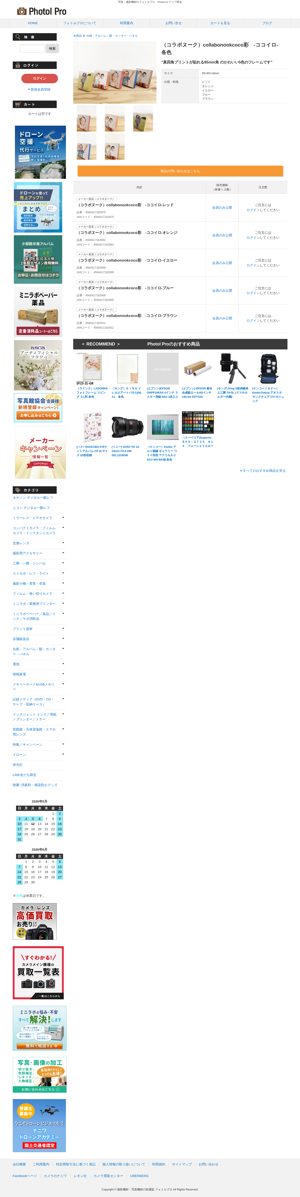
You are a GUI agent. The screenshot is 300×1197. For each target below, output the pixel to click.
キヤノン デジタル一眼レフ (33, 497)
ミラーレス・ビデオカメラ (32, 518)
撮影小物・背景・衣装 (29, 583)
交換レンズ (21, 543)
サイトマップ (182, 1164)
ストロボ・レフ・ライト (31, 573)
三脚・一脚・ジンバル (29, 563)
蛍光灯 (18, 765)
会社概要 (19, 1164)
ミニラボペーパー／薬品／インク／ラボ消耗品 (34, 616)
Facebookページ (25, 1176)
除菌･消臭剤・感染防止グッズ (35, 785)
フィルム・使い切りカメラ (32, 593)
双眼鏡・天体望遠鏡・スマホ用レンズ (34, 731)
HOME (33, 23)
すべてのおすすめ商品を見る (264, 470)
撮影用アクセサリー (27, 553)
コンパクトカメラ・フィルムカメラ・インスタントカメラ (34, 530)
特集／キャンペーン (27, 744)
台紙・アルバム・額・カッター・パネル (112, 35)
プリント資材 (23, 629)
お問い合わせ (208, 1164)
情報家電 (19, 674)
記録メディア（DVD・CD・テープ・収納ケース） (33, 701)
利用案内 (126, 23)
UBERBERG (139, 1176)
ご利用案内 (41, 1164)
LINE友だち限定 (24, 775)
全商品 (77, 35)
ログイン (253, 210)
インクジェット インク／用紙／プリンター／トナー (34, 716)
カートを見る (220, 23)
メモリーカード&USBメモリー (34, 686)
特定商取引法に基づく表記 (76, 1164)
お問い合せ (173, 23)
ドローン (19, 754)
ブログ (267, 23)
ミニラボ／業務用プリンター (34, 604)
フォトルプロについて (79, 23)
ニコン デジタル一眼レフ (31, 508)
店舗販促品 (21, 639)
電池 (16, 664)
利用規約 (158, 1164)
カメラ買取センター (108, 1176)
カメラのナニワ (55, 1176)
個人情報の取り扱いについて (123, 1164)
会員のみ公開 (222, 207)
